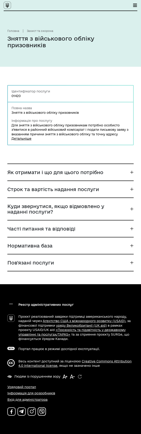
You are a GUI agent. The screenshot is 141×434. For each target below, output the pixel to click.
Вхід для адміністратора (27, 399)
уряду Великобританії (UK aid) (81, 325)
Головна (13, 30)
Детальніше (21, 138)
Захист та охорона (40, 30)
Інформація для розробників (31, 393)
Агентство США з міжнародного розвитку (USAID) (84, 321)
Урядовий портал (21, 387)
